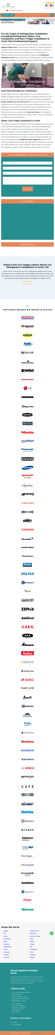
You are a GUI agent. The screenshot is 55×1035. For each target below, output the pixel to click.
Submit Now (28, 189)
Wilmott (32, 957)
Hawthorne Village (35, 936)
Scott (31, 952)
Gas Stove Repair (17, 994)
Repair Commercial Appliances (20, 132)
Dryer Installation (17, 1003)
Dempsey (6, 955)
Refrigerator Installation (19, 1008)
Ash (5, 934)
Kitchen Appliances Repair (20, 996)
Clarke (5, 950)
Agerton (6, 931)
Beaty (5, 936)
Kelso (31, 939)
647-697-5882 (17, 1025)
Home (2, 18)
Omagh (32, 944)
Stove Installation (17, 1010)
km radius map (27, 221)
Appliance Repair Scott (10, 18)
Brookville (6, 944)
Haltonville (33, 934)
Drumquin (6, 957)
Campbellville (7, 947)
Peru (31, 947)
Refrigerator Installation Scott (23, 18)
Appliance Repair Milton (38, 1033)
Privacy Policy (16, 1012)
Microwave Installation (18, 1005)
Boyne (5, 942)
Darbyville (6, 952)
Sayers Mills (33, 950)
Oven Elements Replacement (21, 998)
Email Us (15, 1022)
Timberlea (33, 955)
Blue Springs (7, 939)
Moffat (32, 942)
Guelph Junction (34, 931)
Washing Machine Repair (19, 1001)
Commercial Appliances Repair (21, 992)
